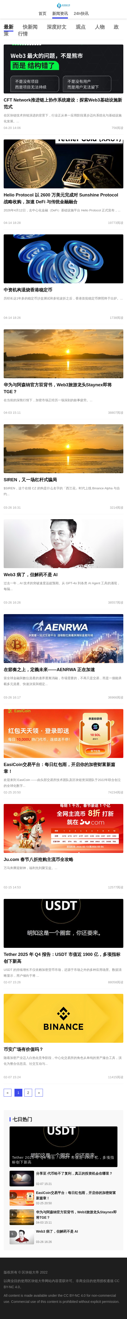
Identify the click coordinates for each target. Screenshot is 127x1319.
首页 (42, 13)
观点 (81, 27)
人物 (100, 27)
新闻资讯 (60, 13)
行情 (23, 33)
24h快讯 (81, 13)
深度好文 (56, 27)
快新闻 (30, 27)
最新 (8, 27)
